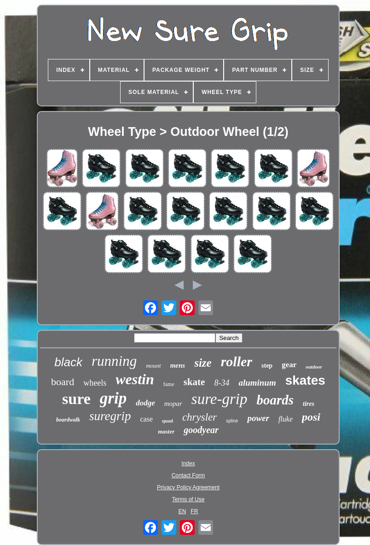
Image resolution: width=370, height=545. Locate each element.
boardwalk (68, 419)
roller (236, 361)
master (166, 431)
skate (194, 381)
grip (113, 398)
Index (188, 463)
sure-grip (219, 399)
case (146, 419)
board (62, 381)
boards (275, 400)
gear (289, 364)
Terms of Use (188, 499)
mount (153, 365)
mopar (173, 403)
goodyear (201, 430)
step (266, 365)
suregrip (110, 416)
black (68, 362)
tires (308, 403)
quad (167, 420)
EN (182, 511)
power (258, 418)
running (114, 361)
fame (168, 384)
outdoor (314, 366)
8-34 (221, 382)
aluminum (257, 382)
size (203, 363)
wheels (94, 382)
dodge (145, 402)
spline (232, 420)
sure (76, 398)
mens (177, 365)
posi (311, 417)
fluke (285, 419)
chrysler (199, 417)
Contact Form (188, 475)
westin (135, 379)
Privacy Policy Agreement (188, 487)
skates (305, 380)
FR (194, 511)
